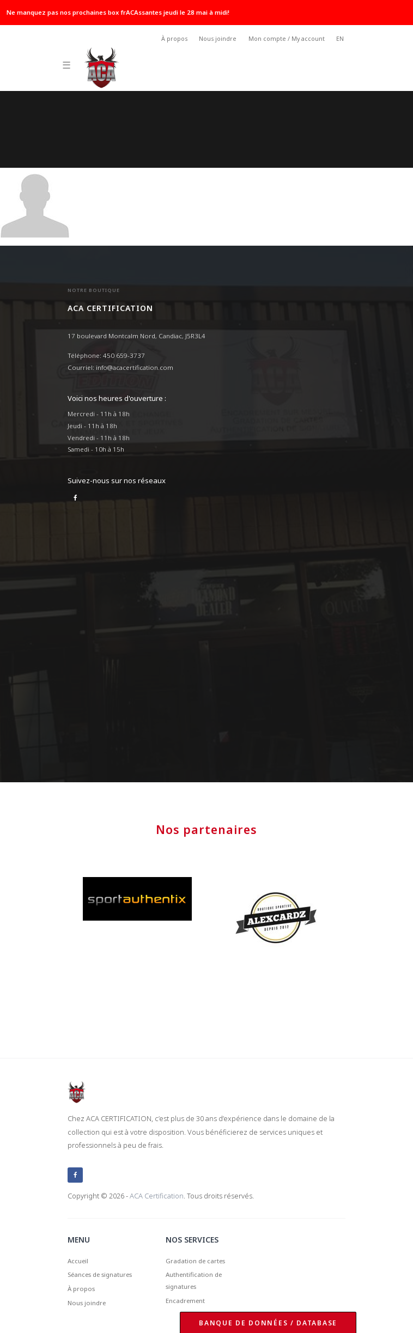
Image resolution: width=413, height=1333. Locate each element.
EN (340, 38)
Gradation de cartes (195, 1261)
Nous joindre (217, 38)
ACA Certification (157, 1196)
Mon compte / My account (286, 38)
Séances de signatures (100, 1274)
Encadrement (185, 1301)
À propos (174, 38)
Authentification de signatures (194, 1280)
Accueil (78, 1261)
